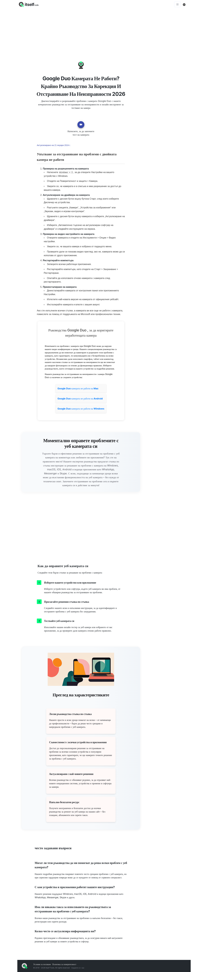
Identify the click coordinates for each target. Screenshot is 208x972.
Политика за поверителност (64, 964)
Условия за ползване (42, 964)
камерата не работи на (78, 388)
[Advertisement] (104, 30)
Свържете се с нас (77, 968)
